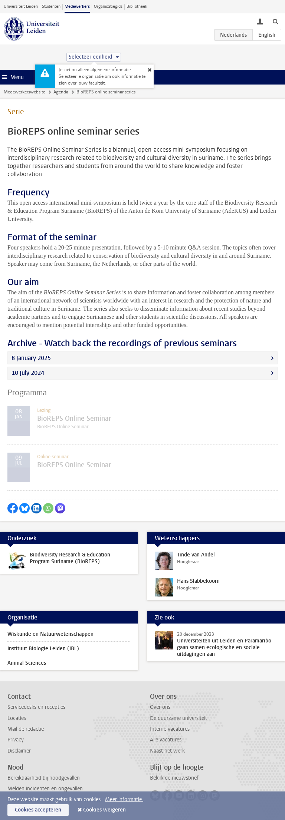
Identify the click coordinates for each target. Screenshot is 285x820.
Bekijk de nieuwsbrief (174, 777)
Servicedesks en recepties (36, 707)
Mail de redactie (25, 729)
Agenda (60, 92)
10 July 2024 (28, 373)
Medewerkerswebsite (24, 92)
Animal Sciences (26, 663)
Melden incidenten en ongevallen (45, 788)
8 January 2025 (31, 358)
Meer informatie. (124, 799)
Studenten (51, 6)
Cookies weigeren (104, 809)
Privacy (15, 739)
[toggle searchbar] (275, 21)
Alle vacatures (165, 739)
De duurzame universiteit (178, 718)
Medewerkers (77, 6)
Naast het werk (167, 750)
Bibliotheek (137, 6)
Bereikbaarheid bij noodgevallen (43, 777)
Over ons (160, 707)
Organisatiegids (108, 6)
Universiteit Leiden (21, 6)
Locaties (16, 718)
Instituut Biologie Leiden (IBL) (43, 648)
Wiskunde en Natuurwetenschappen (50, 634)
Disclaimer (19, 750)
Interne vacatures (170, 729)
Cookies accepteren (38, 809)
